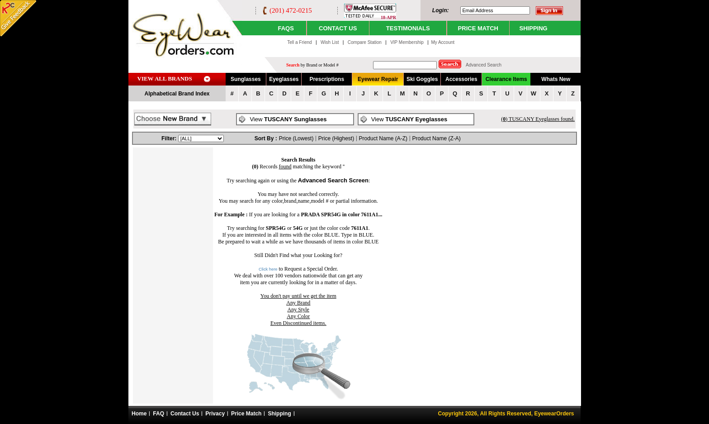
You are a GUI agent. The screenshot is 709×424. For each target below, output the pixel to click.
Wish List (330, 42)
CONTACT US (338, 28)
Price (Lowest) (296, 138)
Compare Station (365, 42)
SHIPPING (534, 28)
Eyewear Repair (378, 79)
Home (139, 413)
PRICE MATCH (478, 28)
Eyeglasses (283, 79)
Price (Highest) (336, 138)
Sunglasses (246, 79)
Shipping (279, 413)
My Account (442, 42)
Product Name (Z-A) (436, 138)
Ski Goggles (422, 79)
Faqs (285, 28)
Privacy (215, 413)
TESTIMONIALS (408, 28)
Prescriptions (326, 79)
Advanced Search (483, 64)
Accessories (461, 79)
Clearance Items (506, 79)
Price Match (246, 413)
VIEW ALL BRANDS (164, 78)
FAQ (158, 413)
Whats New (555, 79)
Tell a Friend (299, 42)
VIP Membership (407, 42)
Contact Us (184, 413)
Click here (268, 269)
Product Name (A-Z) (383, 138)
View (288, 119)
